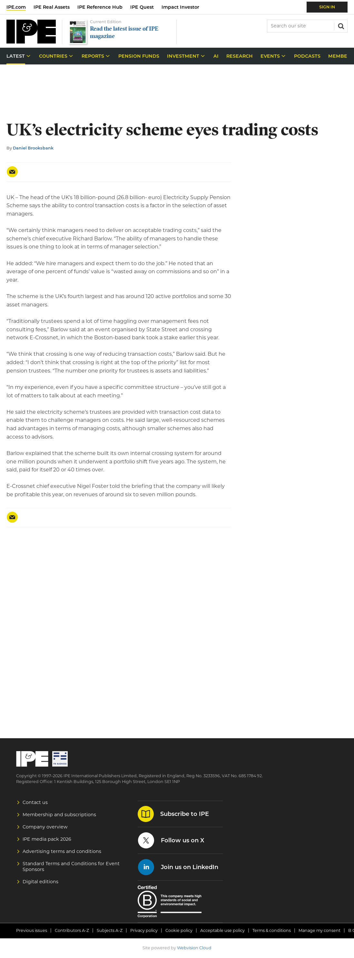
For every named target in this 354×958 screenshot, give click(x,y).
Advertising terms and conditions (62, 851)
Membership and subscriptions (59, 815)
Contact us (35, 802)
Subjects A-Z (110, 930)
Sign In (327, 7)
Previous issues (31, 930)
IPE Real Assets (52, 7)
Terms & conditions (271, 930)
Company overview (45, 827)
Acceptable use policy (222, 930)
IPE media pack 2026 (47, 839)
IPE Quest (142, 7)
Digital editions (40, 882)
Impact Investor (180, 7)
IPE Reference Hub (100, 7)
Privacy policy (144, 930)
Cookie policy (178, 930)
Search (340, 25)
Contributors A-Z (72, 930)
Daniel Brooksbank (33, 148)
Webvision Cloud (194, 947)
